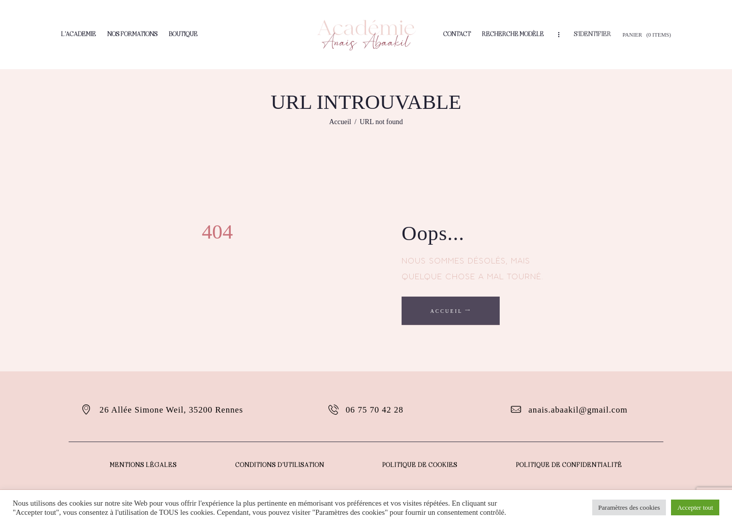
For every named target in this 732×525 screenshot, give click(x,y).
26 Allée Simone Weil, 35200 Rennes (171, 410)
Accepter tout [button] (695, 507)
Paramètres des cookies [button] (629, 507)
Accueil (340, 122)
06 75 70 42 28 (375, 410)
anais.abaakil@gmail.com (578, 410)
